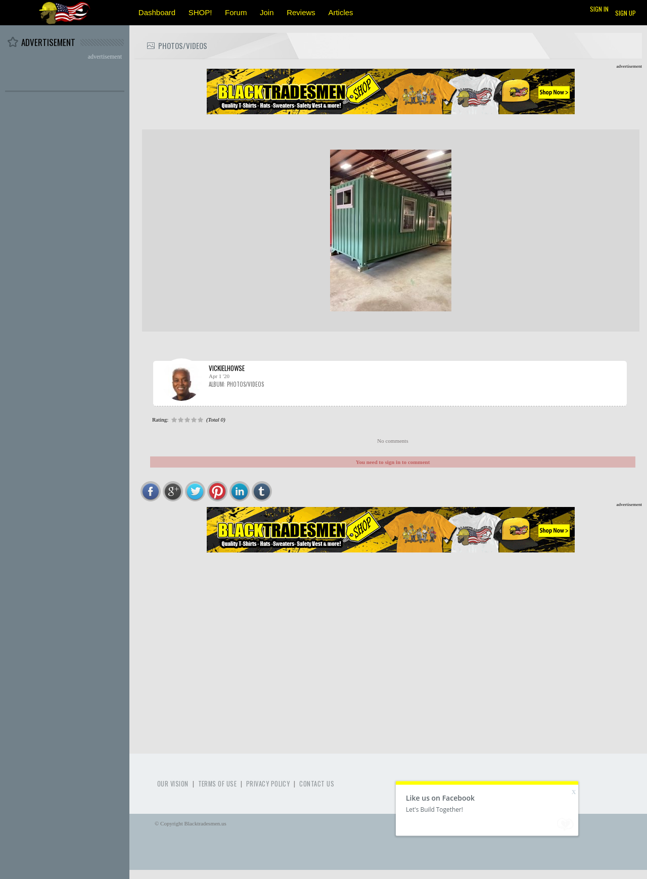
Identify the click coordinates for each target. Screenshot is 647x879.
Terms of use (217, 784)
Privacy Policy (268, 784)
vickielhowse (227, 368)
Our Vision (173, 784)
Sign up (625, 13)
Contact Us (316, 784)
